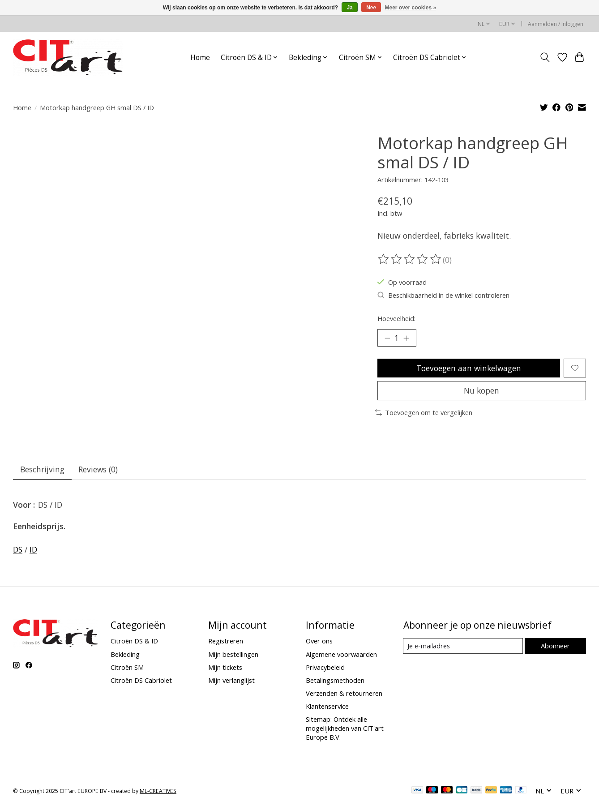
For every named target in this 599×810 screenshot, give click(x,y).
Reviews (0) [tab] (100, 471)
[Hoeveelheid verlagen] (387, 338)
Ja (349, 7)
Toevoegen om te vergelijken (423, 414)
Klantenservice (327, 708)
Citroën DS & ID (134, 643)
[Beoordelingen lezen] (410, 259)
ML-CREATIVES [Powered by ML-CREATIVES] (158, 793)
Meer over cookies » (410, 7)
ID (33, 551)
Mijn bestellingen (233, 656)
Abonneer (554, 647)
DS (17, 551)
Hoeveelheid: (396, 318)
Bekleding (125, 656)
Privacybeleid (325, 669)
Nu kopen (482, 392)
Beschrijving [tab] (43, 471)
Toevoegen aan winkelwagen (468, 368)
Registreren (225, 643)
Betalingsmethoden (335, 682)
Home (200, 57)
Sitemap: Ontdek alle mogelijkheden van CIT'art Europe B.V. (345, 730)
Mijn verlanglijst (231, 682)
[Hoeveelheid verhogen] (407, 338)
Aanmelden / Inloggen (555, 24)
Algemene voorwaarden (341, 656)
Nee (371, 7)
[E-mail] (462, 648)
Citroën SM (127, 669)
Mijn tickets (225, 669)
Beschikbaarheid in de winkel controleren (443, 295)
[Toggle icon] (545, 57)
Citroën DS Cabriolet (141, 682)
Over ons (319, 643)
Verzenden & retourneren (344, 695)
